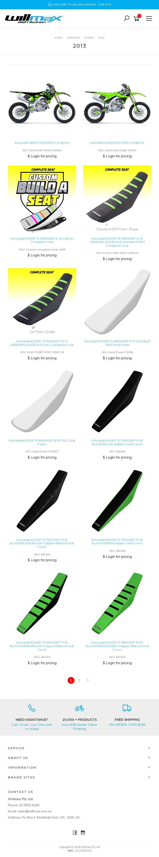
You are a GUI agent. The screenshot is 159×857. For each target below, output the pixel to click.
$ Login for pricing (42, 156)
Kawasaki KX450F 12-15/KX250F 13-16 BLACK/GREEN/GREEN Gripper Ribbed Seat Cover (117, 646)
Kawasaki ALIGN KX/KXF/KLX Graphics (117, 142)
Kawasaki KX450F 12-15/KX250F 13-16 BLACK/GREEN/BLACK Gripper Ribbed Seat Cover (42, 646)
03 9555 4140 (29, 805)
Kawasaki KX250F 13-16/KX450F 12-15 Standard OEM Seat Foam (117, 343)
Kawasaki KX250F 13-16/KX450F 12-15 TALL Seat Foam (42, 442)
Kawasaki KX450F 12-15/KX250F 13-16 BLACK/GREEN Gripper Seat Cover (117, 541)
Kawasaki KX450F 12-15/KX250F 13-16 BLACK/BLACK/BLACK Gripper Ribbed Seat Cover (42, 543)
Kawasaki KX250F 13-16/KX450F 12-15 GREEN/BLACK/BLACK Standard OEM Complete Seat (117, 242)
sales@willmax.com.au (35, 811)
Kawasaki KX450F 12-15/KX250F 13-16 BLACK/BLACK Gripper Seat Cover (117, 442)
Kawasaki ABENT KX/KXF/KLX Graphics (42, 142)
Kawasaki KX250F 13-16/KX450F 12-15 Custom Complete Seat (42, 240)
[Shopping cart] (137, 19)
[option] (79, 5)
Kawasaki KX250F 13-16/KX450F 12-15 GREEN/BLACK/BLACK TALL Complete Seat (42, 343)
